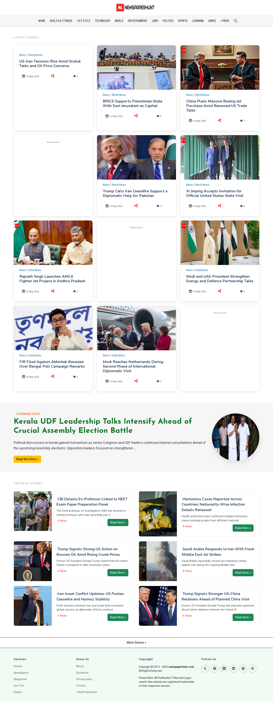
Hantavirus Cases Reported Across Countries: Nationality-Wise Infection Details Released (213, 505)
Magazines (20, 679)
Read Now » (118, 522)
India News (34, 270)
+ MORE (224, 20)
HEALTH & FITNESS (61, 20)
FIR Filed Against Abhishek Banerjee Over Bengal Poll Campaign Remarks (52, 364)
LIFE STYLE (83, 20)
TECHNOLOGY (102, 20)
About (80, 666)
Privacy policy (84, 679)
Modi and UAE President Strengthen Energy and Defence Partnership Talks (219, 279)
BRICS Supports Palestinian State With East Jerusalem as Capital (132, 103)
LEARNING (198, 20)
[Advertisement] (53, 173)
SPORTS (182, 20)
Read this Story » (27, 459)
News (22, 54)
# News (62, 521)
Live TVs (19, 685)
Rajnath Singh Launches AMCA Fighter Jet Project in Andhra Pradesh (52, 279)
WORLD (119, 20)
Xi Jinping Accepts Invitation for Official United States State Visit (214, 193)
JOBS (155, 20)
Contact (81, 685)
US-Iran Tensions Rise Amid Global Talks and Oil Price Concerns (50, 63)
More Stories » (136, 642)
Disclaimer (82, 672)
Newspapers (21, 672)
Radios (18, 692)
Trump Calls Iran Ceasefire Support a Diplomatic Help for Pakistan (135, 193)
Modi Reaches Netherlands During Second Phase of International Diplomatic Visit (133, 366)
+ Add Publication (86, 692)
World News (35, 54)
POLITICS (168, 20)
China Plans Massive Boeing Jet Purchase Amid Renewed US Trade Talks (216, 106)
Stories (18, 666)
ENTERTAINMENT (137, 20)
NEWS (41, 20)
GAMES (212, 20)
